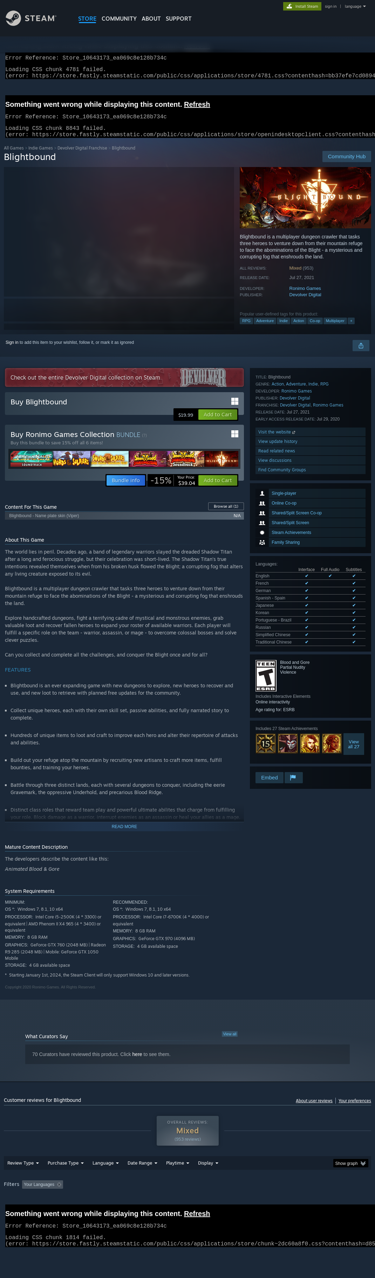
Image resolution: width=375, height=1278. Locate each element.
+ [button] (351, 329)
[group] (187, 1207)
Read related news (276, 712)
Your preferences (355, 1109)
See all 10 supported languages (285, 506)
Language (103, 1181)
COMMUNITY (119, 18)
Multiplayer (335, 329)
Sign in (12, 350)
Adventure (265, 329)
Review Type (20, 1181)
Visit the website (277, 693)
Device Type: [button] (18, 1212)
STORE (87, 18)
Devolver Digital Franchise (82, 156)
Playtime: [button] (164, 1202)
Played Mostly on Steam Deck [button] (214, 1202)
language (353, 6)
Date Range (140, 1181)
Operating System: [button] (273, 1202)
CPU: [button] (309, 1202)
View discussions (275, 721)
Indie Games (40, 156)
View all (230, 1042)
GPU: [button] (332, 1202)
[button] (218, 423)
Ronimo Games (305, 296)
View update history (278, 703)
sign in (330, 6)
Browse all (226, 514)
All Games (14, 156)
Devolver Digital (305, 303)
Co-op (315, 329)
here (137, 1062)
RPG (246, 329)
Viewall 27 (354, 607)
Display (205, 1181)
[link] (172, 488)
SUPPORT (179, 18)
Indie (283, 329)
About (151, 18)
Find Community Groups (282, 731)
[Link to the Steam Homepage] (36, 24)
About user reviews (314, 1109)
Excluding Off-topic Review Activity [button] (109, 1202)
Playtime (175, 1181)
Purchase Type (63, 1181)
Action (298, 329)
